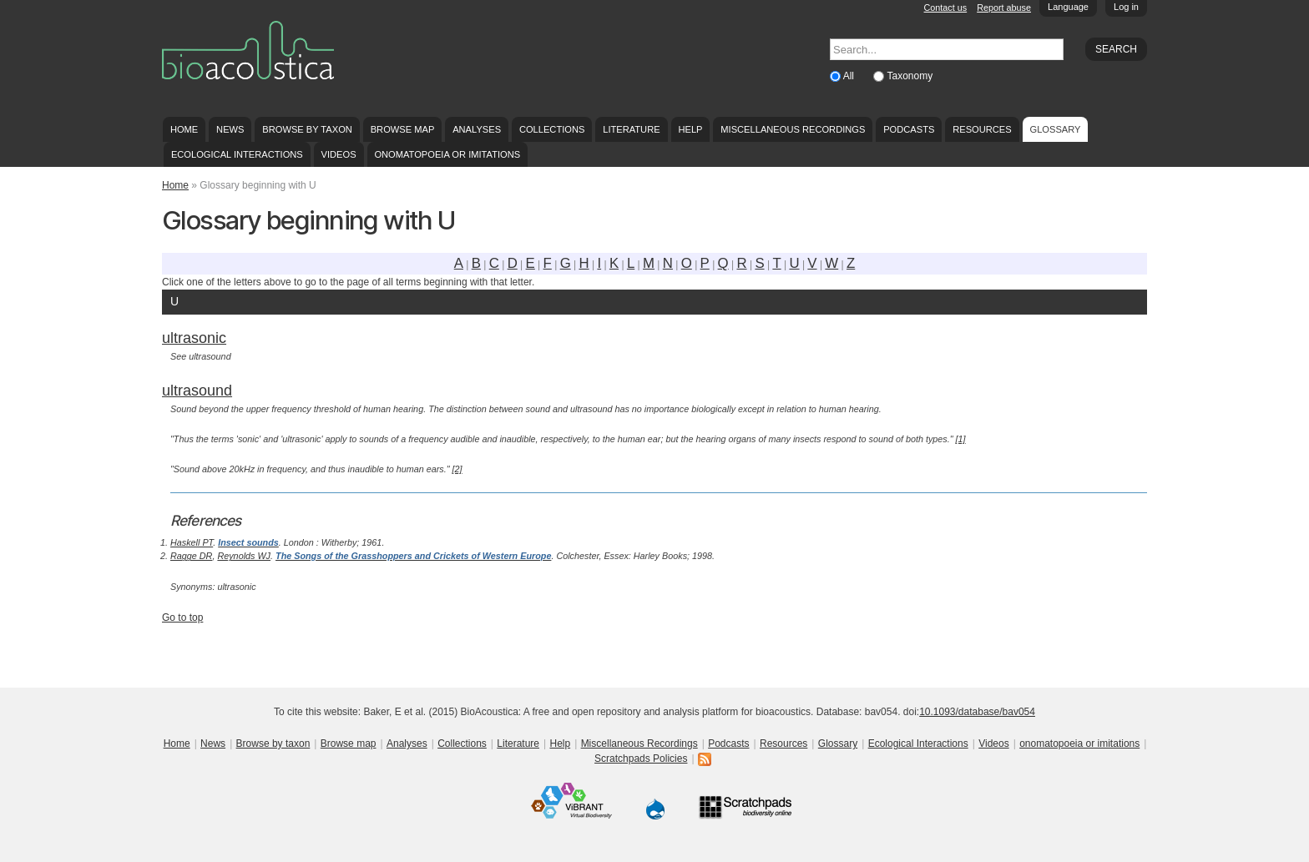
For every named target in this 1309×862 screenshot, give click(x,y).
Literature (631, 129)
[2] (457, 469)
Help (690, 129)
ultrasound (197, 390)
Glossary (1055, 129)
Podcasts (908, 129)
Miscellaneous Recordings (792, 129)
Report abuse (1004, 8)
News (230, 129)
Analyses (476, 129)
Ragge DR (191, 556)
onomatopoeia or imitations (447, 154)
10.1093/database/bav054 (977, 712)
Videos (338, 154)
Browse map (403, 129)
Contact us (946, 8)
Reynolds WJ (243, 556)
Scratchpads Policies (640, 758)
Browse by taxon (307, 129)
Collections (552, 129)
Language (1068, 7)
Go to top (182, 617)
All (850, 76)
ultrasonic (194, 338)
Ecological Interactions (237, 154)
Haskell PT (191, 542)
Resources (982, 129)
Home (184, 129)
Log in (1126, 7)
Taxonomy (909, 76)
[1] (961, 439)
